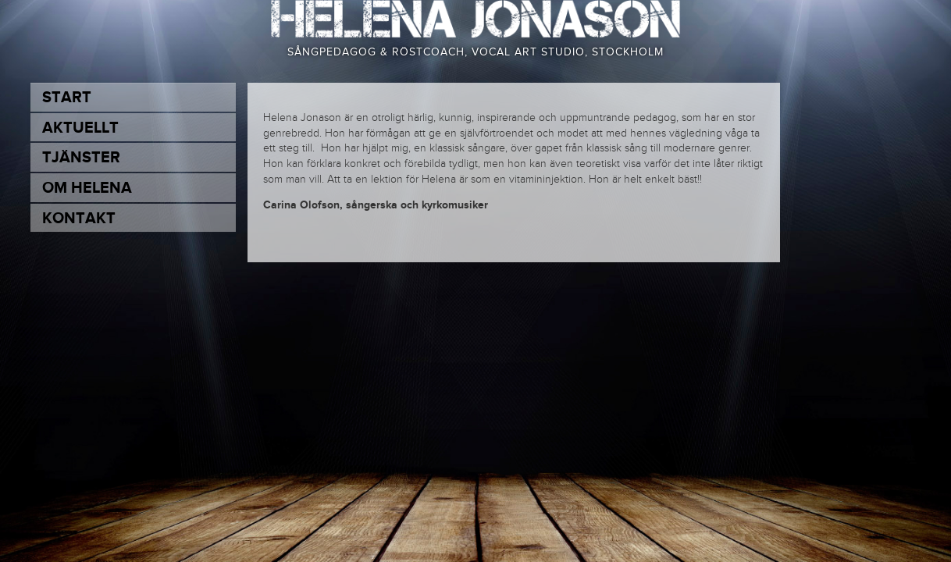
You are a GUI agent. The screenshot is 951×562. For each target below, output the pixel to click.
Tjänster (81, 157)
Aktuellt (80, 128)
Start (66, 97)
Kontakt (79, 218)
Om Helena (87, 188)
